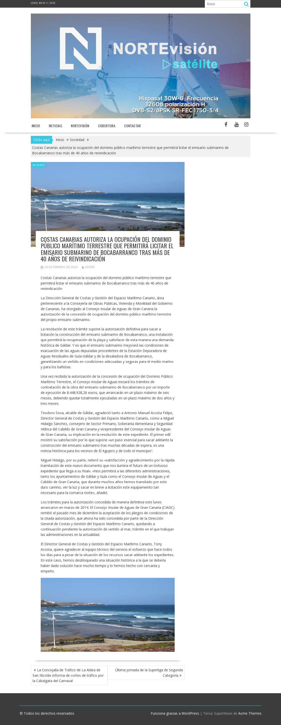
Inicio (36, 125)
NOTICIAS (55, 125)
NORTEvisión (80, 125)
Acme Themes (250, 713)
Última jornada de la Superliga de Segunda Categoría (149, 673)
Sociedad (38, 165)
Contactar (132, 125)
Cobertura (106, 125)
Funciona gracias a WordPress (175, 713)
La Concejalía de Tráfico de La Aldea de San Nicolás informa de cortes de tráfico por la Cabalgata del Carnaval (68, 675)
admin (88, 267)
